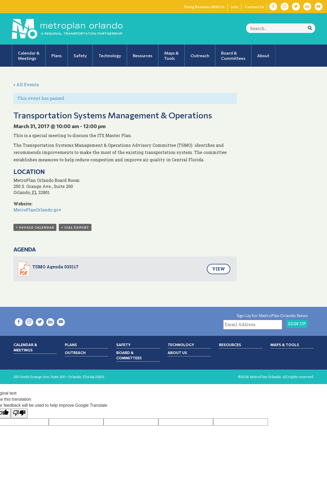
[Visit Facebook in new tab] (273, 7)
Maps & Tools (284, 344)
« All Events (26, 84)
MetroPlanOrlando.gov (37, 209)
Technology (181, 344)
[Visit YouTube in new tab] (319, 7)
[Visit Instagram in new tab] (285, 7)
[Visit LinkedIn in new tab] (307, 7)
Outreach (75, 352)
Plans (71, 344)
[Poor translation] (19, 413)
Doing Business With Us (204, 6)
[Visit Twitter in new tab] (296, 7)
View (218, 269)
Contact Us (254, 6)
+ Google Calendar (35, 227)
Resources (230, 344)
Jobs (234, 6)
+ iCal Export (75, 227)
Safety (123, 344)
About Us (177, 352)
